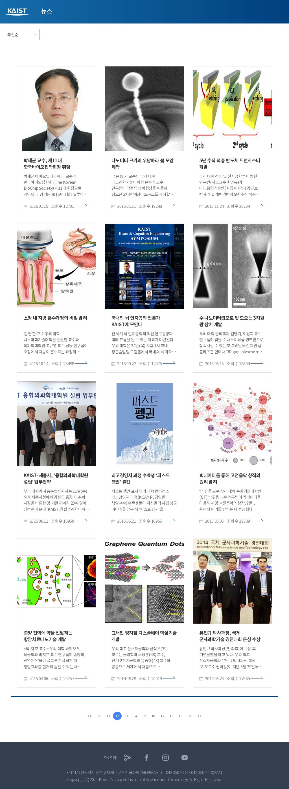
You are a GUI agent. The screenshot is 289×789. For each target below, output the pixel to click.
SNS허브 (112, 757)
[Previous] (94, 716)
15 (144, 716)
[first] (85, 716)
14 (135, 716)
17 (165, 716)
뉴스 (46, 11)
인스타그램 (165, 758)
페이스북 (146, 758)
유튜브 (184, 758)
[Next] (194, 716)
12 (115, 716)
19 (185, 716)
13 (124, 716)
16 (155, 716)
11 (104, 716)
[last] (204, 716)
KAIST (18, 12)
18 (175, 716)
